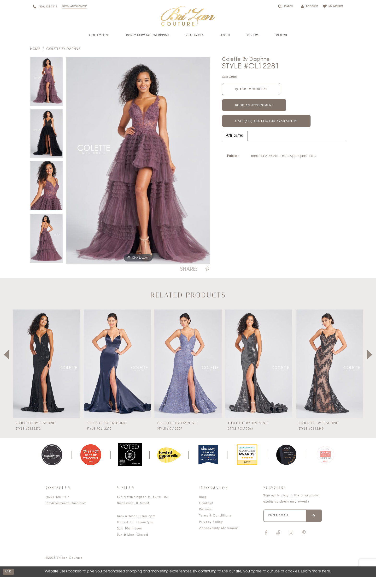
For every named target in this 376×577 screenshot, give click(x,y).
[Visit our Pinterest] (303, 533)
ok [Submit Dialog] (8, 571)
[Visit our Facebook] (266, 533)
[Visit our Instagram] (291, 533)
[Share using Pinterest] (207, 270)
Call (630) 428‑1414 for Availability (266, 121)
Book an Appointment (254, 105)
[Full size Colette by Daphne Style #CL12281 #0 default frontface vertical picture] (138, 160)
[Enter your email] (292, 516)
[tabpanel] (46, 83)
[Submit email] (314, 516)
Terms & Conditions (215, 516)
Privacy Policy (211, 522)
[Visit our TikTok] (278, 533)
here (326, 571)
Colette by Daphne (63, 49)
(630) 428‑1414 (58, 497)
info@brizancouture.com (66, 503)
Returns (205, 509)
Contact (206, 503)
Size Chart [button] (229, 77)
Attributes (235, 136)
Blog (202, 497)
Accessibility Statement (219, 528)
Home (35, 49)
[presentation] (46, 364)
